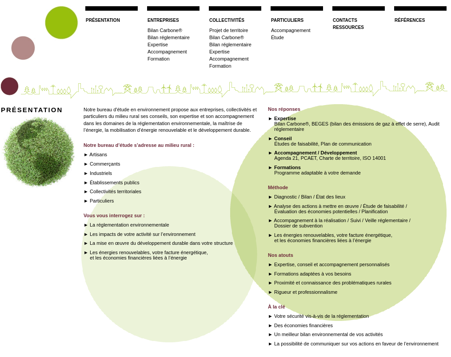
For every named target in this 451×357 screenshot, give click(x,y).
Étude (277, 37)
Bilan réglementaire (169, 37)
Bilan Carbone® (165, 30)
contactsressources (348, 23)
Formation (159, 58)
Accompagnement (167, 51)
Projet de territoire (228, 30)
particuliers (287, 19)
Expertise (158, 44)
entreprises (163, 19)
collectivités (226, 19)
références (410, 19)
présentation (103, 19)
